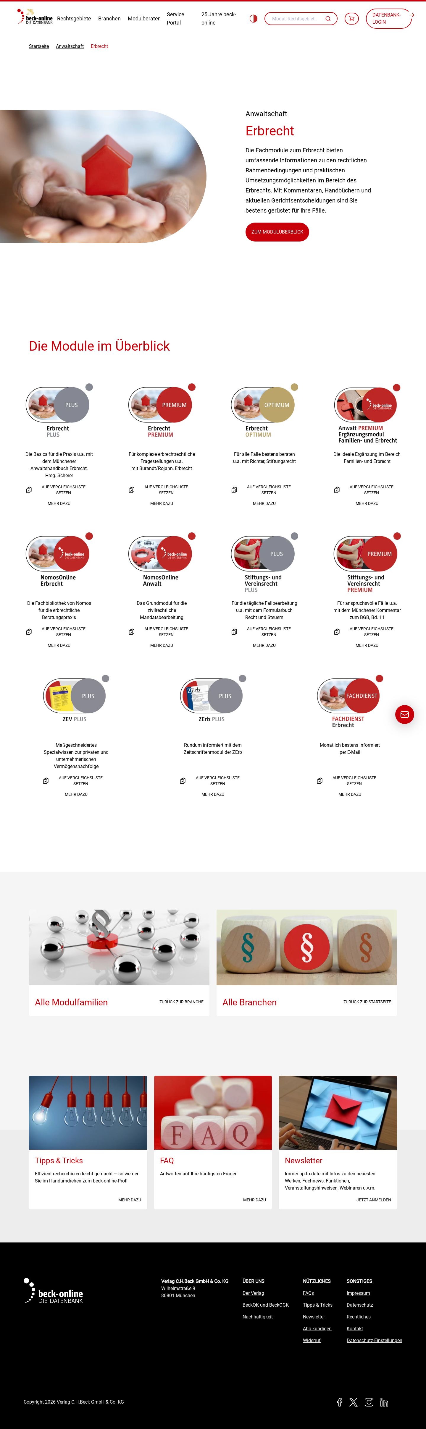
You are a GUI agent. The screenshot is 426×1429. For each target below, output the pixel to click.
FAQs (308, 1293)
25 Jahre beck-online (218, 18)
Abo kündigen (317, 1328)
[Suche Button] (329, 18)
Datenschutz (360, 1305)
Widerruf (312, 1340)
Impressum (358, 1293)
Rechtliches (359, 1317)
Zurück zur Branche (181, 1001)
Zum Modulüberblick (277, 232)
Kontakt (355, 1328)
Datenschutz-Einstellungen (374, 1340)
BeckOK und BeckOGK (266, 1305)
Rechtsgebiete (74, 18)
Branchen (109, 18)
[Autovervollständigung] (329, 18)
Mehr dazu (59, 503)
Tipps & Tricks (318, 1305)
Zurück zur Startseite (367, 1001)
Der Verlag (253, 1293)
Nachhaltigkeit (258, 1317)
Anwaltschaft (70, 46)
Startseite (39, 46)
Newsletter (314, 1317)
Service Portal (175, 18)
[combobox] (301, 18)
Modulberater (144, 18)
